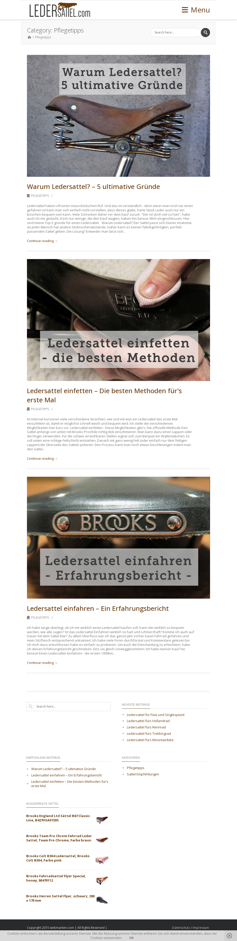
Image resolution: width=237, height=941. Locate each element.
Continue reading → (42, 240)
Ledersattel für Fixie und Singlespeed (155, 715)
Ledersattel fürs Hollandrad (148, 721)
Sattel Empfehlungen (143, 774)
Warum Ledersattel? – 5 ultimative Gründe (93, 186)
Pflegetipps (43, 37)
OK (131, 937)
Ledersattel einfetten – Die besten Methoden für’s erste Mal (69, 783)
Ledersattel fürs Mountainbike (150, 740)
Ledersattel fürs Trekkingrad (149, 733)
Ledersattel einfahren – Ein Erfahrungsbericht (98, 608)
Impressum (201, 928)
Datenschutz (181, 928)
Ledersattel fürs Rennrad (146, 727)
